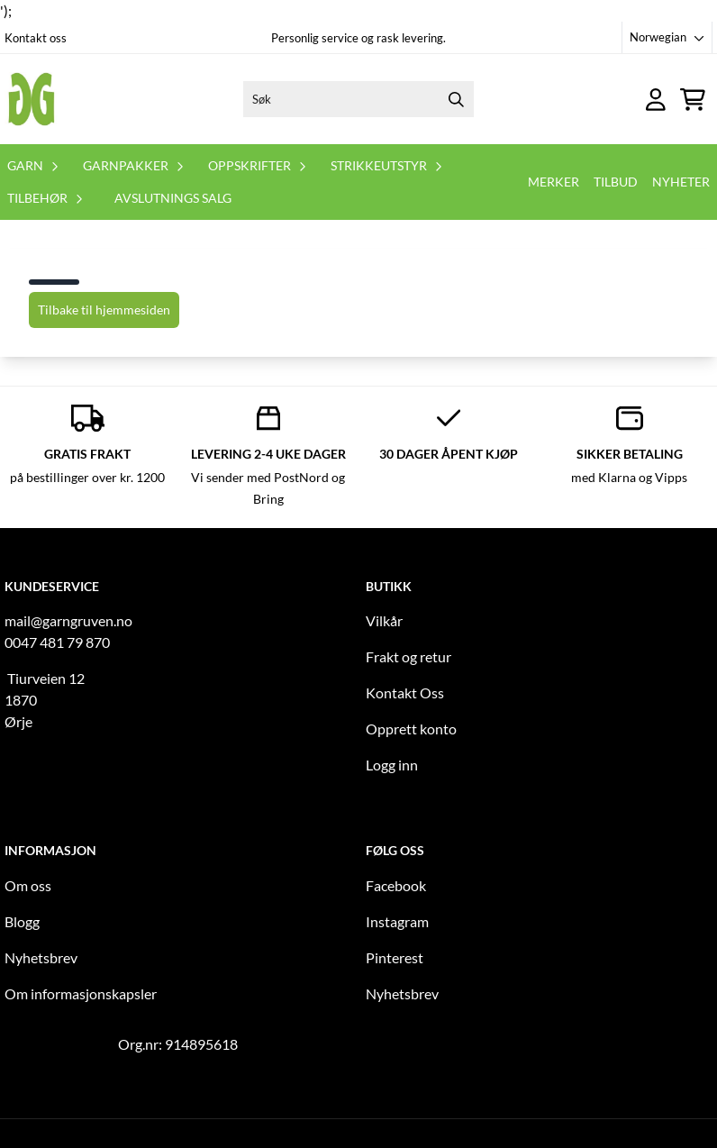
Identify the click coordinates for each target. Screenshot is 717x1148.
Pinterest (394, 957)
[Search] (456, 99)
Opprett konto (411, 728)
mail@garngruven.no (68, 620)
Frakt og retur (408, 656)
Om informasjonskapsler (81, 993)
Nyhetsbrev (41, 957)
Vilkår (384, 620)
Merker (553, 181)
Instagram (397, 921)
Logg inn (392, 764)
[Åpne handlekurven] (692, 99)
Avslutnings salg (172, 197)
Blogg (22, 921)
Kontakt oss (36, 38)
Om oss (28, 885)
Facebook (396, 885)
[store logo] (32, 99)
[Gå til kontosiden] (656, 99)
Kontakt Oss (405, 692)
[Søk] (359, 99)
